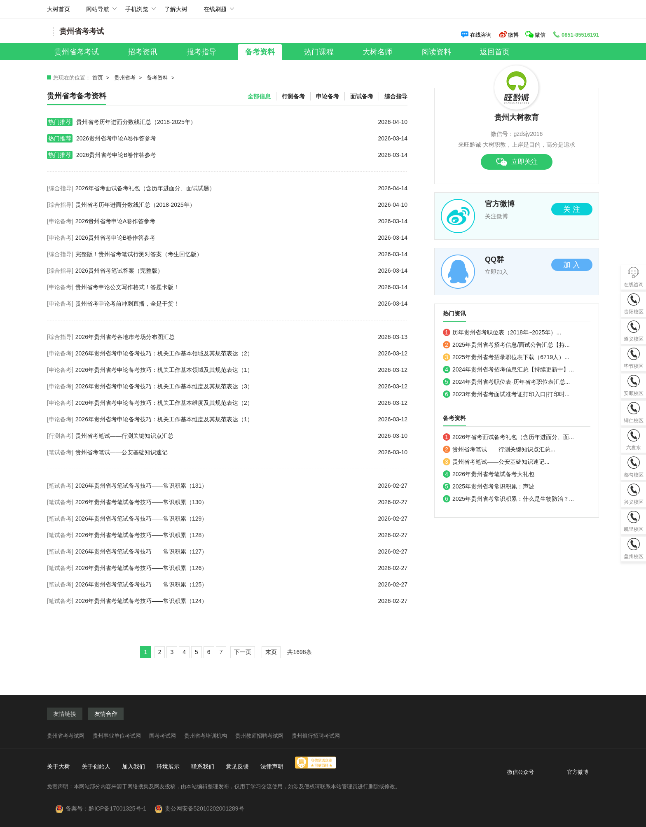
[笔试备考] (60, 452)
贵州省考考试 (76, 52)
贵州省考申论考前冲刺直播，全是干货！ (241, 303)
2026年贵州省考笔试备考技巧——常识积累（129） (241, 518)
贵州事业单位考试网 (117, 736)
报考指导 (201, 52)
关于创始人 (96, 766)
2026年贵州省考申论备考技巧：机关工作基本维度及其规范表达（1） (241, 419)
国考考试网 (162, 736)
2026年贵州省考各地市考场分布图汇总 (241, 337)
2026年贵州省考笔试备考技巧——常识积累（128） (241, 535)
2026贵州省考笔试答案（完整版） (241, 270)
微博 (509, 35)
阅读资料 (436, 52)
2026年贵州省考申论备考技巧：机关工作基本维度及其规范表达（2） (241, 403)
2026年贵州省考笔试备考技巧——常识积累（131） (241, 485)
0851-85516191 (575, 35)
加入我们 (133, 766)
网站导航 (97, 12)
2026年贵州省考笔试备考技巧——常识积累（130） (241, 502)
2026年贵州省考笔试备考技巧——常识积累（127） (241, 551)
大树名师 (377, 52)
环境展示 (168, 766)
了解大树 (175, 9)
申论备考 (327, 96)
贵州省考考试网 (65, 736)
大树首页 (58, 9)
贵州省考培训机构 (205, 736)
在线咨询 (476, 35)
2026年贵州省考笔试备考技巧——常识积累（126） (241, 568)
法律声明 (271, 766)
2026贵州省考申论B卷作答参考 (227, 155)
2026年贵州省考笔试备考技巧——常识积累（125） (241, 584)
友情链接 (64, 713)
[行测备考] (60, 435)
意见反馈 (237, 766)
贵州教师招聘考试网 (259, 736)
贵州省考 (125, 78)
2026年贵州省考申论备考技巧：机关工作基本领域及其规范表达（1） (241, 370)
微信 (536, 35)
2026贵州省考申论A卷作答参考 (227, 138)
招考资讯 (142, 52)
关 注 (571, 209)
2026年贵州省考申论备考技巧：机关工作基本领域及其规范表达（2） (241, 353)
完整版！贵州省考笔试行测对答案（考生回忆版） (241, 254)
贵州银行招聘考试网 (316, 736)
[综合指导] (60, 188)
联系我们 (202, 766)
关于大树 (58, 766)
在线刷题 (215, 12)
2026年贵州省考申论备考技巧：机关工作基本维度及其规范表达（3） (241, 386)
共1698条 (299, 652)
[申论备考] (60, 221)
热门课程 (319, 52)
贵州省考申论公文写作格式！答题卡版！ (241, 287)
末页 (271, 652)
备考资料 (260, 52)
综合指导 (395, 96)
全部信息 (259, 96)
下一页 (242, 652)
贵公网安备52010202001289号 (204, 808)
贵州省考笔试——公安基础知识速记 (241, 452)
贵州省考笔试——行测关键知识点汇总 (241, 436)
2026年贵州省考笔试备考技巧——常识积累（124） (241, 601)
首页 (97, 78)
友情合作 (105, 713)
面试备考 (361, 96)
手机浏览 (136, 12)
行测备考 (293, 96)
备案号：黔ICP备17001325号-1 (109, 808)
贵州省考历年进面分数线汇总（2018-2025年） (227, 122)
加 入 (571, 265)
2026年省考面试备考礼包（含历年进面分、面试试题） (241, 188)
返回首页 (495, 52)
